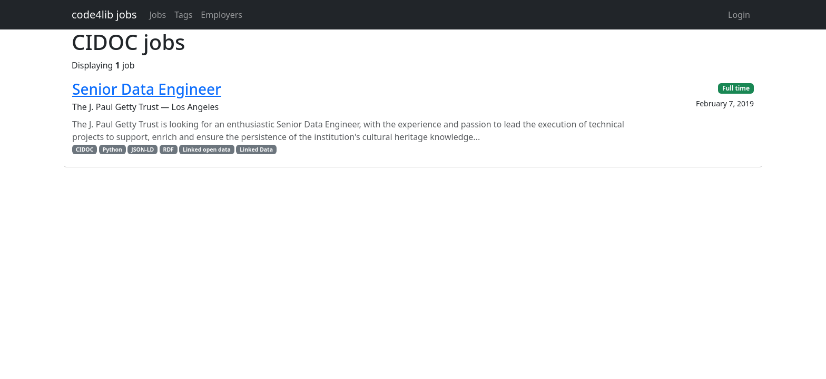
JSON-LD (142, 149)
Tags (183, 15)
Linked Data (256, 149)
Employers (221, 15)
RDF (168, 149)
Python (112, 149)
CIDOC (85, 149)
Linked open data (207, 149)
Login (739, 15)
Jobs (158, 15)
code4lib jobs (104, 14)
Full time (736, 88)
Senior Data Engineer (146, 89)
